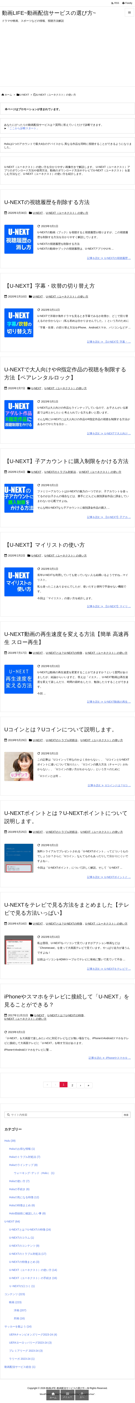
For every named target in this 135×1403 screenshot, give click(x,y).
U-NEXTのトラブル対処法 (60, 471)
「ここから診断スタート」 (23, 128)
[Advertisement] (67, 57)
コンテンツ (14, 1294)
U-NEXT (24, 94)
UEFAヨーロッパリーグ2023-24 (30, 1342)
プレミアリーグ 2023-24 (25, 1350)
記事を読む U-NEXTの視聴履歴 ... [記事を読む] (109, 258)
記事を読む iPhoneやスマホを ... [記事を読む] (110, 1057)
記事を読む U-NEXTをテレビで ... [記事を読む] (109, 968)
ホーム (8, 94)
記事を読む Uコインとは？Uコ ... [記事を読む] (109, 785)
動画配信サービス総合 (19, 1366)
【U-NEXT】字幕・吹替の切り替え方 (49, 286)
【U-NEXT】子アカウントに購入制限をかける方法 (66, 461)
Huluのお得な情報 (22, 1148)
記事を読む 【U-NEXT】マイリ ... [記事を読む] (109, 606)
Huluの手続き (19, 1189)
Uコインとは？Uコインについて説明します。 (60, 729)
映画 (15, 1302)
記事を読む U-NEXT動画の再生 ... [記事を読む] (109, 701)
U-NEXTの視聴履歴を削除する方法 (47, 202)
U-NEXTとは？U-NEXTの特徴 (64, 652)
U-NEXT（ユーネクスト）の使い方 (67, 212)
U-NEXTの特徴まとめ (24, 1261)
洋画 (20, 1310)
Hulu (10, 1140)
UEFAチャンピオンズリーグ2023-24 (33, 1334)
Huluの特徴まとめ (22, 1205)
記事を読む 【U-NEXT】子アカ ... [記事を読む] (109, 517)
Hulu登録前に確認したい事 (27, 1213)
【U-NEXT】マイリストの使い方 (44, 545)
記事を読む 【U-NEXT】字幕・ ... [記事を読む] (109, 341)
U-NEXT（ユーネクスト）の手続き (33, 1278)
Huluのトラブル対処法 (24, 1156)
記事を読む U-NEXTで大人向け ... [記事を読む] (109, 433)
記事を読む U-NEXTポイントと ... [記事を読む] (109, 877)
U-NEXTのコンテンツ (24, 1245)
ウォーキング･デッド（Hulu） (34, 1173)
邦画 (19, 1318)
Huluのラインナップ (23, 1164)
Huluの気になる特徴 (24, 1197)
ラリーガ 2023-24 (21, 1358)
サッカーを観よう (18, 1326)
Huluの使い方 (19, 1181)
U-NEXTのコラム (21, 1237)
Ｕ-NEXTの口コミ (22, 1286)
